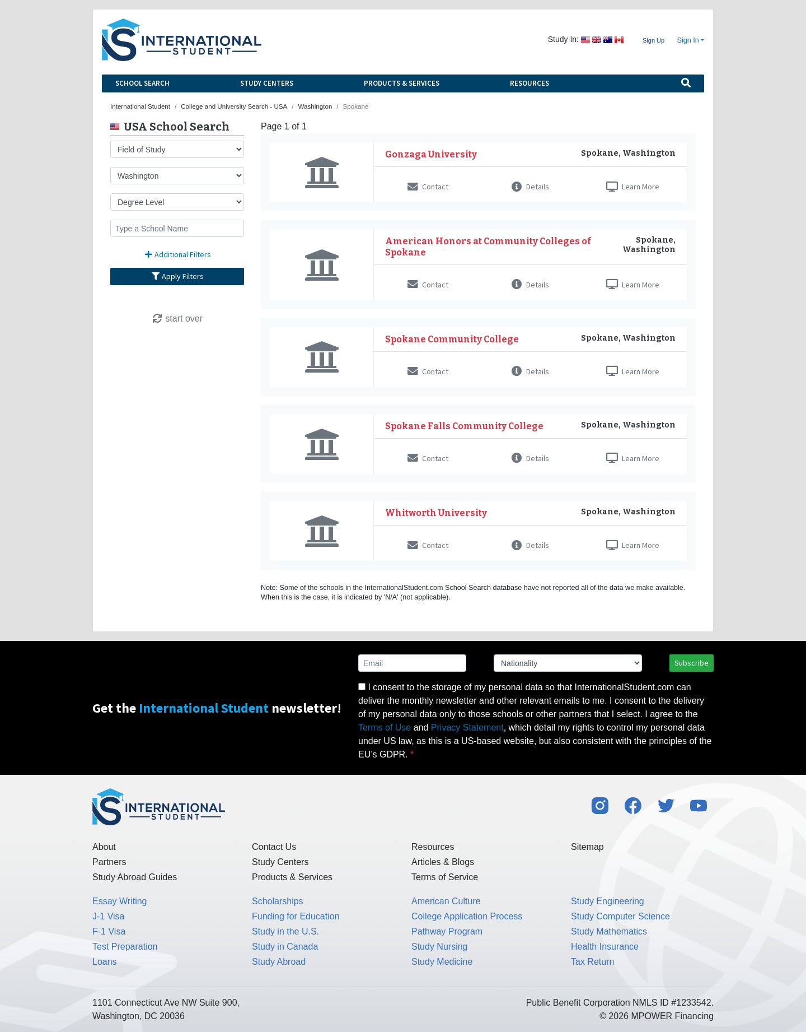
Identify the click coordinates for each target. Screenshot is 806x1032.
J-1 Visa (108, 916)
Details (530, 187)
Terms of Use (384, 727)
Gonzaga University (431, 154)
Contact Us (274, 847)
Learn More (632, 187)
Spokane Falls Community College (464, 426)
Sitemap (587, 847)
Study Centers (266, 83)
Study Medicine (441, 961)
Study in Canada (285, 946)
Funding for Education (296, 916)
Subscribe (691, 663)
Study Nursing (439, 946)
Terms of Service (444, 877)
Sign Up (653, 40)
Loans (104, 961)
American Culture (446, 901)
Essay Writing (119, 901)
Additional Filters (177, 254)
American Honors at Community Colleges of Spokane (488, 246)
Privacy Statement (467, 727)
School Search (142, 83)
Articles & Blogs (442, 862)
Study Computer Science (620, 916)
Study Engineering (607, 901)
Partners (109, 862)
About (104, 847)
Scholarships (277, 901)
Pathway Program (446, 931)
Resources (529, 83)
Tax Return (592, 961)
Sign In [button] (688, 40)
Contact (427, 187)
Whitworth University (436, 513)
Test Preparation (125, 946)
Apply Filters (177, 276)
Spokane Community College (452, 339)
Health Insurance (605, 946)
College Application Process (466, 916)
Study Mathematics (609, 931)
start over (177, 318)
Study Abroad (279, 961)
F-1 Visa (108, 931)
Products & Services (401, 83)
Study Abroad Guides (134, 877)
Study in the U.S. (285, 931)
